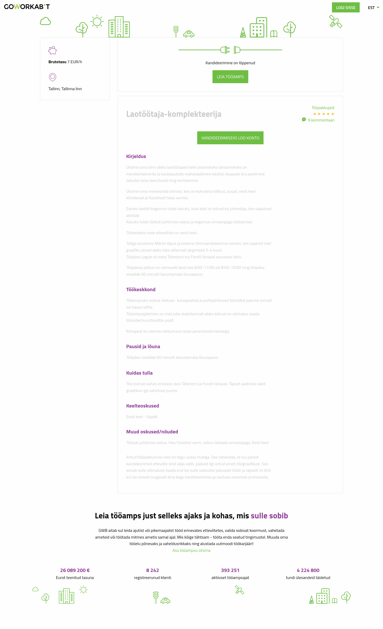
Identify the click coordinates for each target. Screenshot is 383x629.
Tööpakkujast (323, 107)
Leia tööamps (230, 77)
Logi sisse (346, 7)
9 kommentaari (321, 120)
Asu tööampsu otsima (191, 550)
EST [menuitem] (371, 7)
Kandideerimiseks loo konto (230, 138)
